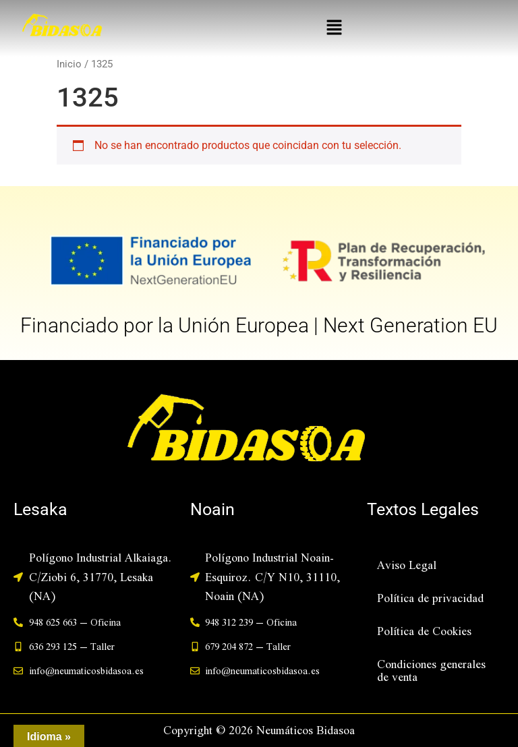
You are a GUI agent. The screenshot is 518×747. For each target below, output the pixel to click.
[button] (333, 28)
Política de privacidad (430, 598)
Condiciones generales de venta (431, 670)
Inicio (69, 64)
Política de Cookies (424, 631)
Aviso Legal (406, 564)
